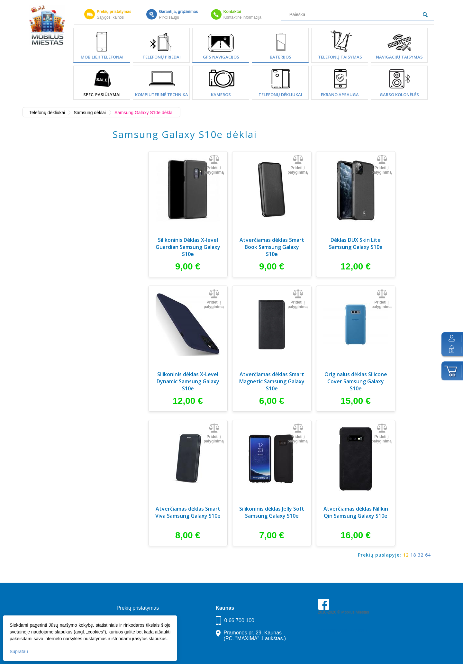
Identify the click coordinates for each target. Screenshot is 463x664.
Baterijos (280, 57)
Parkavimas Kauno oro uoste (343, 630)
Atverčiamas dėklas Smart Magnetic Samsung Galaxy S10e (271, 381)
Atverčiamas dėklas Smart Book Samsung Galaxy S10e (272, 247)
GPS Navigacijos (221, 57)
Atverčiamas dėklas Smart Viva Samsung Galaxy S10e (188, 512)
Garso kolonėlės (399, 94)
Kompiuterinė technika (161, 94)
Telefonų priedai (161, 57)
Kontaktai (232, 11)
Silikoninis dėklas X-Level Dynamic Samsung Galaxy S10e (188, 381)
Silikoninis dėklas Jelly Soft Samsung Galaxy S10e (271, 512)
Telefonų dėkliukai (280, 94)
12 (406, 555)
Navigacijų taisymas (399, 57)
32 (420, 555)
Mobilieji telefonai (102, 57)
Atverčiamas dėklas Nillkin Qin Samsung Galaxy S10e (355, 512)
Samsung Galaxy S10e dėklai (144, 112)
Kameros (221, 94)
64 (428, 555)
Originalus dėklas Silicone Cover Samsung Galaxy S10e (355, 381)
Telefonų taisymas (340, 57)
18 (413, 555)
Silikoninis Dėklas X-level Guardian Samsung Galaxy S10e (188, 247)
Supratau (19, 651)
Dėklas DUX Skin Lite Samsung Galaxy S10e (356, 243)
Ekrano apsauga (340, 94)
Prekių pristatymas (114, 11)
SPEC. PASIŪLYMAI (102, 94)
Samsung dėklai (90, 112)
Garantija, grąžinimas (178, 11)
